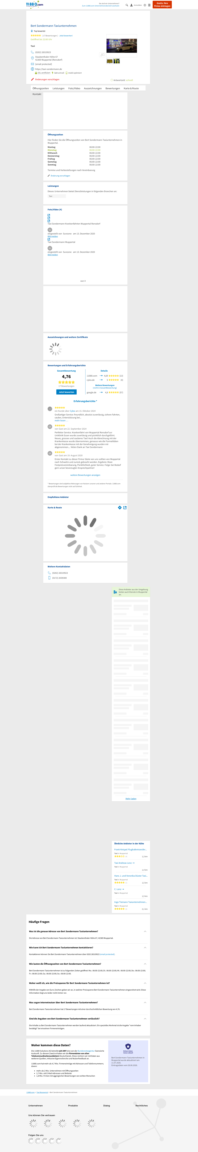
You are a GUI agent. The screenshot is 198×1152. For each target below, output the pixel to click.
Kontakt (37, 94)
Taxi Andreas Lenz (123, 862)
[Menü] (150, 5)
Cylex (72, 410)
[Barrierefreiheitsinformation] (146, 5)
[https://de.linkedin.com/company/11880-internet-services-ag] (52, 1141)
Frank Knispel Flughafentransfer (129, 849)
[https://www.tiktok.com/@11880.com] (45, 1141)
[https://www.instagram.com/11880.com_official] (38, 1141)
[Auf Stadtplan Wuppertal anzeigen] (124, 507)
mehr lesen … (61, 420)
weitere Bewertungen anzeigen (85, 475)
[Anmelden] (137, 5)
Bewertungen (113, 88)
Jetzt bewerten (66, 392)
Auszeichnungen (93, 88)
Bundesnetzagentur (86, 1051)
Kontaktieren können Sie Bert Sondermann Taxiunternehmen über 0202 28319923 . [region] (72, 954)
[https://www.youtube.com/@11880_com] (59, 1141)
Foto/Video (74, 88)
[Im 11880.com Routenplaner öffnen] (120, 507)
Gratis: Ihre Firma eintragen (162, 5)
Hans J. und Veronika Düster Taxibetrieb (131, 875)
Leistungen (59, 88)
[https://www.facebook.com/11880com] (31, 1141)
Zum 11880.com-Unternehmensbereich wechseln (100, 6)
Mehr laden (131, 798)
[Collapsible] (145, 931)
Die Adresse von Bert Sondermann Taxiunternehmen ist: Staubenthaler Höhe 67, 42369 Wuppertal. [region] (71, 938)
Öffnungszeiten (41, 88)
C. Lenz (117, 889)
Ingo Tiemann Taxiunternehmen (129, 902)
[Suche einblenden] (128, 5)
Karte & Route (131, 88)
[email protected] (107, 954)
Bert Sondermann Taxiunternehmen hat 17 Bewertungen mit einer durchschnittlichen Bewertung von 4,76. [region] (74, 1009)
